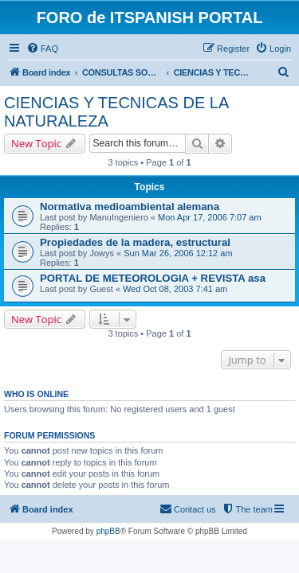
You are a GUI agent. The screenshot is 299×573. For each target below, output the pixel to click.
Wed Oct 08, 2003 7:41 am (175, 289)
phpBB (108, 531)
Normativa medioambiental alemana (129, 206)
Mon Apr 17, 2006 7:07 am (210, 217)
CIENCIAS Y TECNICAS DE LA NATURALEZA (116, 112)
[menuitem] (42, 48)
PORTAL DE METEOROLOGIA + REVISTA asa (153, 278)
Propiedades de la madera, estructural (135, 242)
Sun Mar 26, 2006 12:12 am (178, 253)
